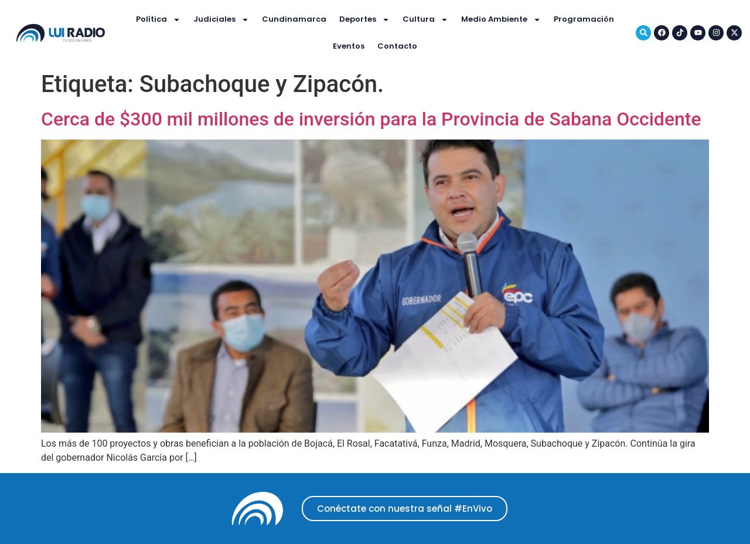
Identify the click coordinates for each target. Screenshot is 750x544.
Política (158, 19)
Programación (584, 19)
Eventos (348, 46)
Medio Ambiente (501, 19)
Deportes (364, 19)
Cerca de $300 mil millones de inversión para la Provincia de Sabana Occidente (371, 119)
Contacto (397, 46)
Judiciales (221, 19)
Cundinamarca (294, 19)
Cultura (425, 19)
